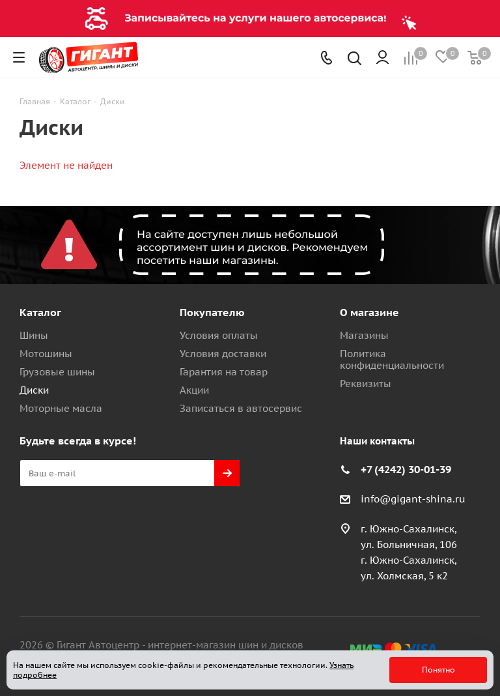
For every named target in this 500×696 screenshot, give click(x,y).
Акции (194, 390)
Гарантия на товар (224, 372)
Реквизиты (365, 383)
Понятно (438, 669)
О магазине (369, 312)
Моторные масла (61, 408)
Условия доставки (223, 353)
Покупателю (212, 312)
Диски (34, 390)
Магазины (364, 335)
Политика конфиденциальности (392, 359)
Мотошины (46, 353)
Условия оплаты (219, 335)
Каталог (40, 312)
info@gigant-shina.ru (413, 499)
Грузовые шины (57, 372)
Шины (34, 335)
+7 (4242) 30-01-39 (406, 469)
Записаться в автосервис (241, 408)
